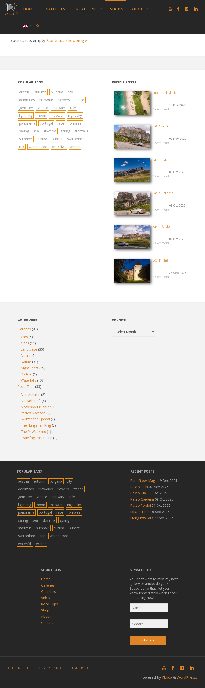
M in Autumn (30, 394)
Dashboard (49, 668)
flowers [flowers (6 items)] (64, 100)
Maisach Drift (31, 400)
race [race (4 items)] (60, 123)
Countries (48, 591)
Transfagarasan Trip (36, 437)
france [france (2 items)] (79, 100)
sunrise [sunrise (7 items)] (42, 139)
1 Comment (161, 109)
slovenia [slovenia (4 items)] (49, 131)
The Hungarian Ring (36, 425)
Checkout (18, 668)
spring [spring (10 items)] (65, 131)
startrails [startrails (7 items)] (81, 131)
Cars (24, 337)
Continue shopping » (67, 40)
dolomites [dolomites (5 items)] (27, 100)
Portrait (26, 374)
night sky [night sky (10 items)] (75, 115)
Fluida (166, 677)
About (45, 616)
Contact (47, 622)
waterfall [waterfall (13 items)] (58, 146)
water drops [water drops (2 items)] (38, 146)
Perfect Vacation (33, 413)
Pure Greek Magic (164, 92)
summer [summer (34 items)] (25, 139)
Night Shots (29, 368)
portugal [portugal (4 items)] (46, 123)
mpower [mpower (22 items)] (57, 115)
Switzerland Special (35, 419)
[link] (38, 25)
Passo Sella (160, 126)
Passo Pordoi (161, 226)
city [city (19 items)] (70, 92)
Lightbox (79, 668)
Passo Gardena (163, 193)
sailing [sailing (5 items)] (24, 131)
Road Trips (26, 386)
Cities (25, 343)
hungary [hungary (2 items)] (59, 107)
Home (46, 579)
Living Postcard (141, 518)
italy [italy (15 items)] (73, 107)
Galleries (24, 329)
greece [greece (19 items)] (42, 107)
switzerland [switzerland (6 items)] (76, 139)
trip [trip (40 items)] (21, 146)
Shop (45, 610)
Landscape (29, 349)
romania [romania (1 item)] (75, 123)
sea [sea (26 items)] (36, 131)
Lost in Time (161, 260)
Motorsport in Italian (36, 407)
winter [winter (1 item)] (75, 146)
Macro (25, 355)
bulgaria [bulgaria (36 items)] (57, 92)
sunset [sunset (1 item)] (57, 139)
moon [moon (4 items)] (41, 115)
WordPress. (187, 677)
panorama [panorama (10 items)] (27, 123)
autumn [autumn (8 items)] (40, 92)
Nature (26, 361)
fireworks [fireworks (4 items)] (46, 100)
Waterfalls (28, 380)
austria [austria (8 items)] (24, 92)
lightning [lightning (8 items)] (25, 115)
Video (45, 597)
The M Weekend (33, 431)
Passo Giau (160, 159)
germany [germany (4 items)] (26, 107)
